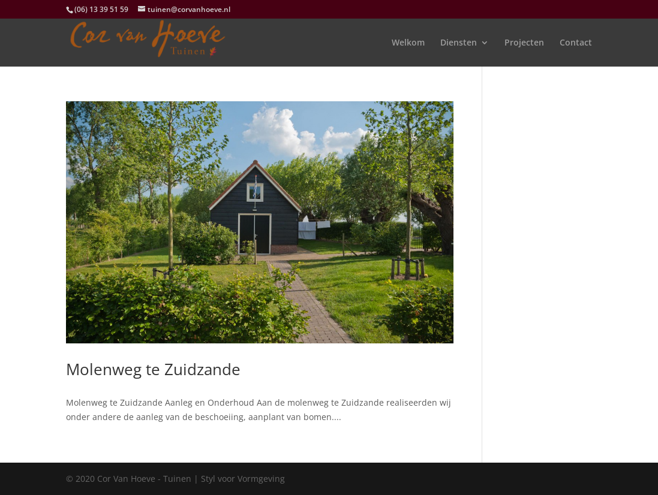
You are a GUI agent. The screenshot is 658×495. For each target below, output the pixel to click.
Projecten (524, 43)
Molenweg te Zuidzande (153, 369)
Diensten (458, 43)
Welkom (408, 43)
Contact (576, 43)
